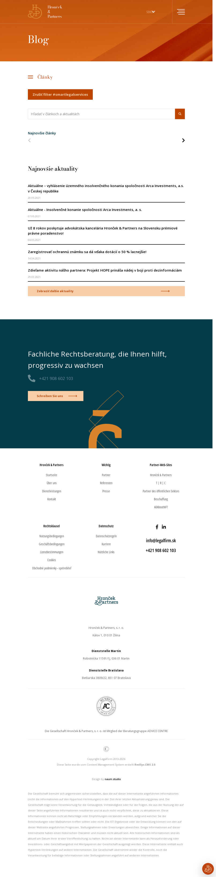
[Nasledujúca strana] (183, 141)
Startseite (51, 475)
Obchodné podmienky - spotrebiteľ (51, 568)
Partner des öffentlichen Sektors (161, 491)
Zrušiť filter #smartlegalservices (60, 94)
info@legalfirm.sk (161, 540)
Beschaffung (161, 499)
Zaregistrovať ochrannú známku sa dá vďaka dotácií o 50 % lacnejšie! (87, 251)
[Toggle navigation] (178, 11)
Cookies (51, 560)
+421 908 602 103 (56, 378)
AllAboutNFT (161, 507)
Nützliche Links (106, 552)
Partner (106, 475)
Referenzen (106, 483)
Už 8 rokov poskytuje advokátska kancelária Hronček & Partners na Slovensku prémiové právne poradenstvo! (103, 231)
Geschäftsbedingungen (51, 544)
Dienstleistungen (51, 491)
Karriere (106, 544)
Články (45, 77)
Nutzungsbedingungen (51, 536)
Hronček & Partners (161, 475)
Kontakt (51, 499)
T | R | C (161, 483)
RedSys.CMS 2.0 (144, 764)
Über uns (52, 483)
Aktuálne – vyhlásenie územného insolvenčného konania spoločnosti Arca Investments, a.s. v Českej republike (106, 188)
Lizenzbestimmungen (51, 552)
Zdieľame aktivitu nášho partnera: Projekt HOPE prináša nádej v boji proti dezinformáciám (105, 270)
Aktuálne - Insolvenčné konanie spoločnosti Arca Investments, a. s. (85, 209)
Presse (106, 491)
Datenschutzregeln (106, 536)
